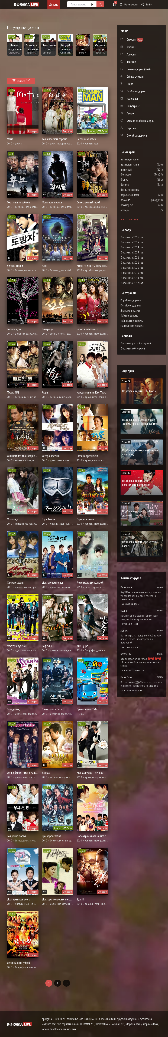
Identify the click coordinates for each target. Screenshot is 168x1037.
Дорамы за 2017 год (132, 283)
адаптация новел (140, 159)
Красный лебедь (130, 624)
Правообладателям (65, 1029)
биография (137, 174)
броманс (136, 200)
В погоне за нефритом (133, 670)
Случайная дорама (137, 135)
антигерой (137, 169)
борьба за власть (141, 195)
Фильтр (21, 80)
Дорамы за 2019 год (132, 273)
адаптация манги (140, 164)
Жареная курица (130, 647)
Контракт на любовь (132, 690)
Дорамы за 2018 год (132, 278)
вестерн (135, 210)
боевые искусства (141, 190)
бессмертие (137, 205)
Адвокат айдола (130, 604)
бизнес (135, 179)
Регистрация (129, 4)
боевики (135, 185)
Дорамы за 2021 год (132, 263)
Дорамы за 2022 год (132, 257)
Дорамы (53, 4)
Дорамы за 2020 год (132, 268)
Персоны (131, 128)
